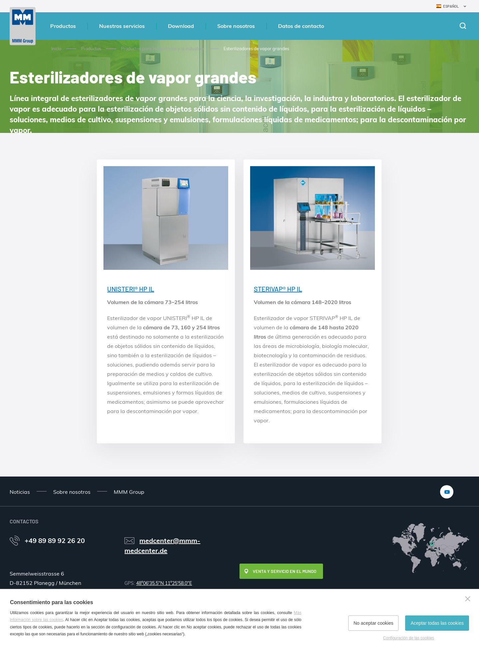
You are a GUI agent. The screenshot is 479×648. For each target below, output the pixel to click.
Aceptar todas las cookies (437, 623)
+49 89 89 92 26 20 (55, 540)
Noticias (20, 491)
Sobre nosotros (236, 26)
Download (181, 26)
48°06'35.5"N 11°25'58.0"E (164, 583)
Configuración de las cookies (408, 638)
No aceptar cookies (374, 623)
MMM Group (129, 491)
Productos (63, 26)
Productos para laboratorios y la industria (162, 48)
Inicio (56, 48)
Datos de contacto (301, 26)
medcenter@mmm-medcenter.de (162, 545)
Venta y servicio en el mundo (284, 571)
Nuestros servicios (122, 26)
